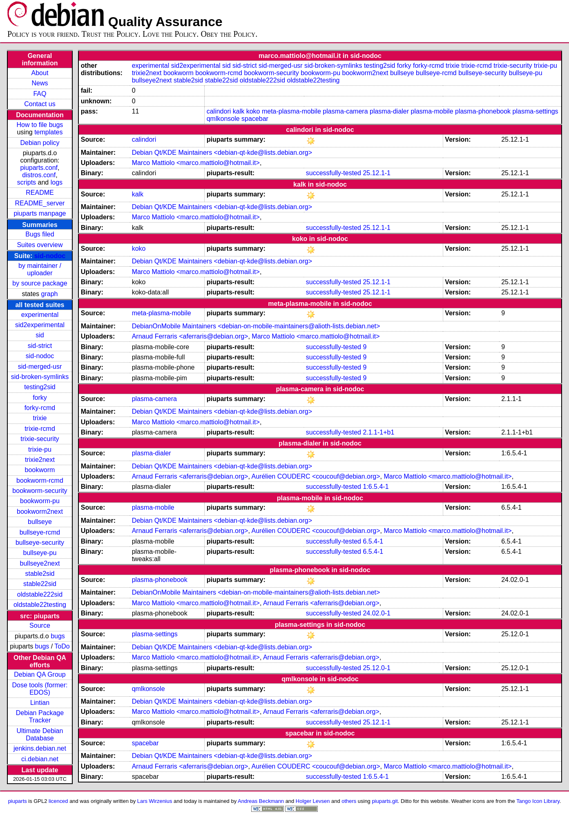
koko (253, 111)
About (40, 72)
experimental (40, 314)
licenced (58, 801)
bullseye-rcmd (40, 532)
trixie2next (40, 459)
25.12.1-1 (376, 172)
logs (56, 182)
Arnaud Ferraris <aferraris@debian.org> (190, 336)
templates (48, 132)
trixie (40, 418)
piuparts (17, 801)
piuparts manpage (39, 213)
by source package (39, 283)
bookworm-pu (40, 500)
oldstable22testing (39, 604)
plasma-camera (345, 111)
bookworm (40, 469)
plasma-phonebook (483, 111)
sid (40, 335)
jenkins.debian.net (39, 748)
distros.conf (39, 175)
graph (49, 293)
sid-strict (40, 345)
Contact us (39, 103)
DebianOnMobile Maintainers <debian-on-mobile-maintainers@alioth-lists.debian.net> (256, 326)
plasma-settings (535, 111)
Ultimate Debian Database (40, 734)
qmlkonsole (223, 118)
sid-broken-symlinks (40, 376)
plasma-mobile (432, 111)
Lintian (39, 702)
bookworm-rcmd (39, 480)
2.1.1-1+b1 (378, 432)
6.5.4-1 (373, 541)
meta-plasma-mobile (291, 111)
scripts (26, 182)
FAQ (39, 93)
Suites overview (39, 244)
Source (39, 625)
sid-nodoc (49, 255)
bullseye (40, 521)
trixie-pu (39, 449)
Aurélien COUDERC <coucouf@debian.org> (315, 476)
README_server (40, 203)
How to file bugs (40, 124)
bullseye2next (40, 563)
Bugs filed (39, 234)
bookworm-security (39, 490)
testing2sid (40, 386)
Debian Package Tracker (40, 716)
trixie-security (39, 438)
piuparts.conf (39, 167)
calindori (219, 111)
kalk (238, 111)
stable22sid (39, 583)
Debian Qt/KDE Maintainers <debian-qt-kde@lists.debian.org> (222, 152)
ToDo (61, 646)
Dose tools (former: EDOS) (39, 689)
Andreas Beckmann (261, 801)
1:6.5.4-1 (375, 486)
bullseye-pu (40, 552)
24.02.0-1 (376, 613)
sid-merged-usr (40, 366)
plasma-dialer (389, 111)
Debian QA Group (39, 674)
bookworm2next (40, 511)
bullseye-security (40, 542)
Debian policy (39, 142)
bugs (58, 636)
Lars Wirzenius (154, 801)
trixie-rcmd (40, 428)
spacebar (254, 118)
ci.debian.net (39, 759)
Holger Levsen (313, 801)
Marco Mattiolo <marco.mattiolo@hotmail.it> (196, 162)
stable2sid (39, 573)
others (348, 801)
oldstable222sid (39, 594)
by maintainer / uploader (39, 269)
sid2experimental (40, 324)
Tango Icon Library (538, 801)
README (40, 192)
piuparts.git (384, 801)
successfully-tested (333, 172)
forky (40, 397)
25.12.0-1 (376, 667)
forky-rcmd (40, 407)
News (39, 83)
